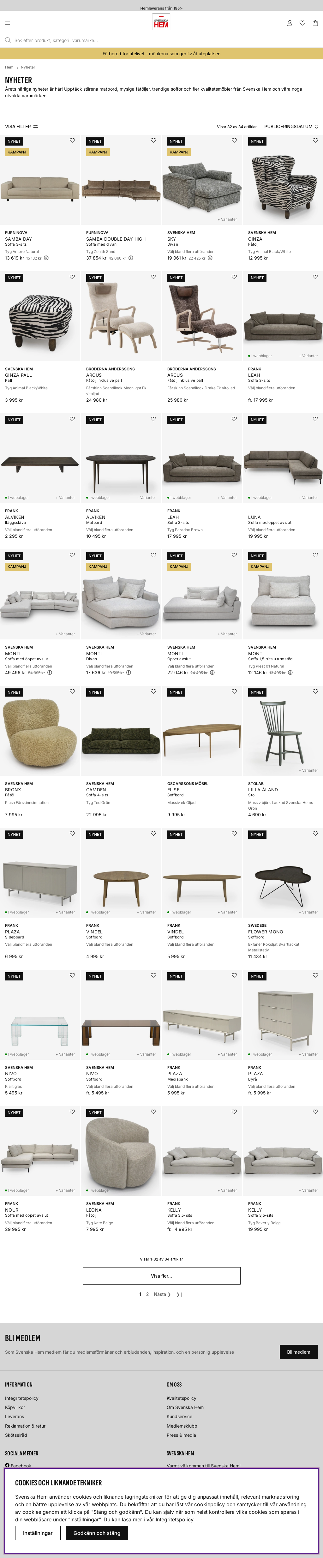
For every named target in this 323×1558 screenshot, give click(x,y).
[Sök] (142, 40)
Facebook (21, 1465)
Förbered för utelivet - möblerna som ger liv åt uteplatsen (161, 53)
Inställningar (38, 1533)
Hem (9, 67)
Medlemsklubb (182, 1426)
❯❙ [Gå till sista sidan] (180, 1294)
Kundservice (179, 1416)
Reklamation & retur (25, 1426)
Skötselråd (16, 1435)
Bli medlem (298, 1352)
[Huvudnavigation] (20, 23)
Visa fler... (161, 1276)
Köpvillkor (15, 1407)
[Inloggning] (290, 23)
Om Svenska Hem (185, 1407)
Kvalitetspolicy (181, 1398)
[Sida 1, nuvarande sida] (140, 1294)
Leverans (14, 1416)
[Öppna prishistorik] (46, 258)
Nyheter (28, 67)
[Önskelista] (302, 23)
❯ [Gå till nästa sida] (162, 1294)
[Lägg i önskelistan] (72, 140)
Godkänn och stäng (97, 1533)
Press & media (181, 1435)
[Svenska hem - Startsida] (161, 21)
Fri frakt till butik (161, 2)
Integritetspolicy (22, 1398)
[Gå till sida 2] (148, 1294)
